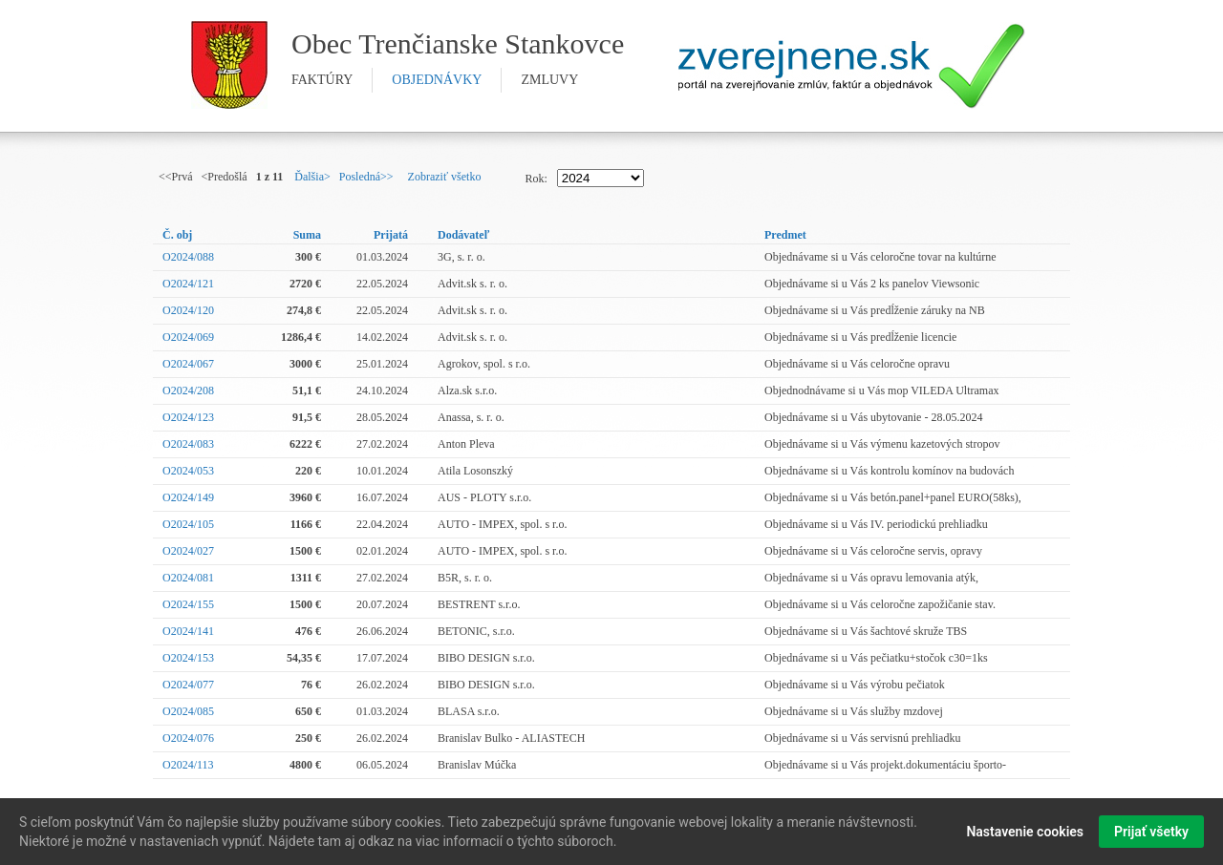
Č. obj (177, 235)
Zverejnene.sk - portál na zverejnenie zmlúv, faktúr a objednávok (851, 66)
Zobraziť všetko (445, 176)
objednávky (437, 80)
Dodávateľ (463, 235)
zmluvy (549, 80)
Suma (307, 235)
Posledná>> (366, 176)
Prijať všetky (1151, 833)
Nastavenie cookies (1025, 833)
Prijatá (391, 235)
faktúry (322, 80)
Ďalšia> (312, 176)
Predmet (785, 235)
